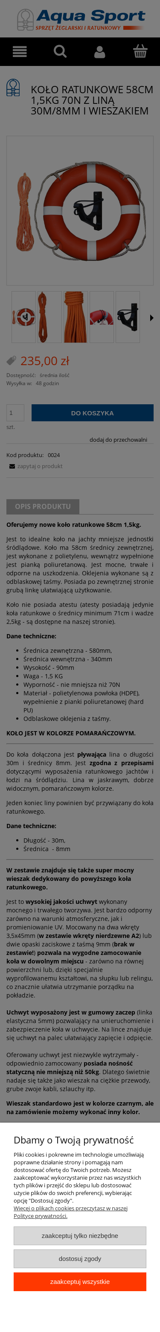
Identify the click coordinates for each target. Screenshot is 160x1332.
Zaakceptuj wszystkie (80, 1281)
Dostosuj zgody (80, 1258)
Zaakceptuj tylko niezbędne (80, 1235)
